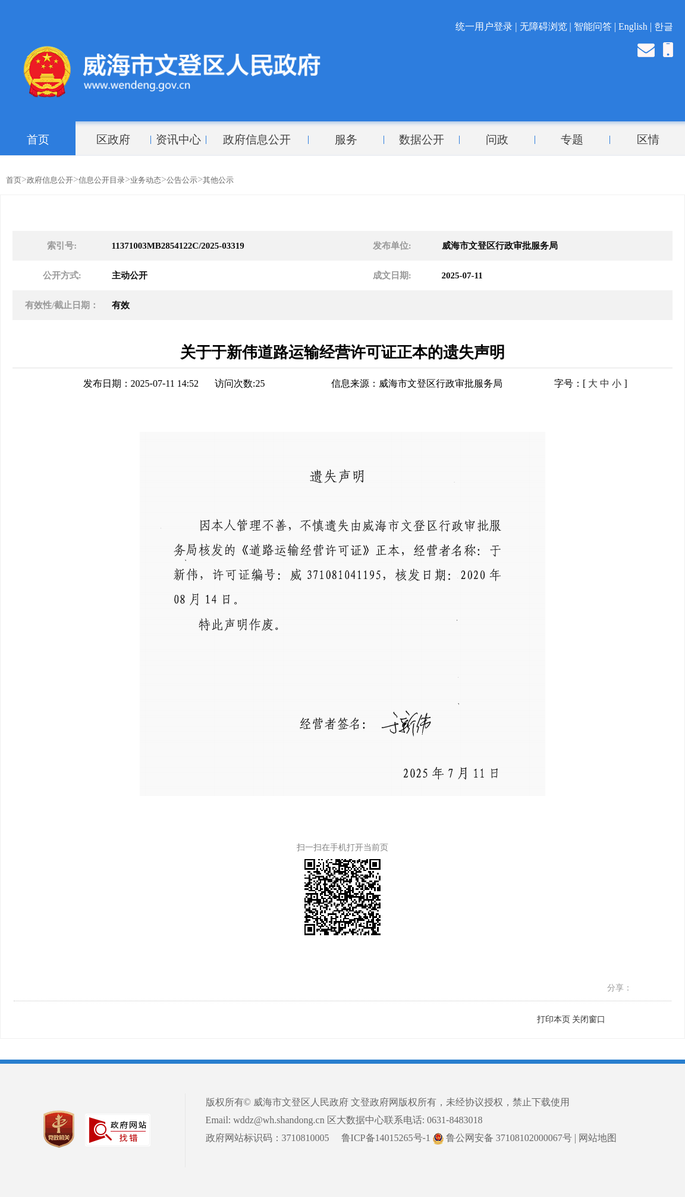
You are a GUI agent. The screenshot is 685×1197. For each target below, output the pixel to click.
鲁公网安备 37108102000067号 (502, 1138)
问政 (497, 140)
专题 (572, 140)
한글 (663, 26)
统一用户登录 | (487, 26)
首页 (38, 140)
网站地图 (598, 1138)
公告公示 (181, 180)
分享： (619, 987)
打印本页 (553, 1019)
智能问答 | (596, 26)
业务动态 (145, 180)
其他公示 (218, 180)
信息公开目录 (101, 180)
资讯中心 (178, 140)
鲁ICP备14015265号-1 (386, 1138)
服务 (346, 140)
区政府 (113, 140)
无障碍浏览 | (547, 26)
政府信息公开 (257, 140)
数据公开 (421, 140)
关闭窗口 (588, 1019)
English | (636, 26)
